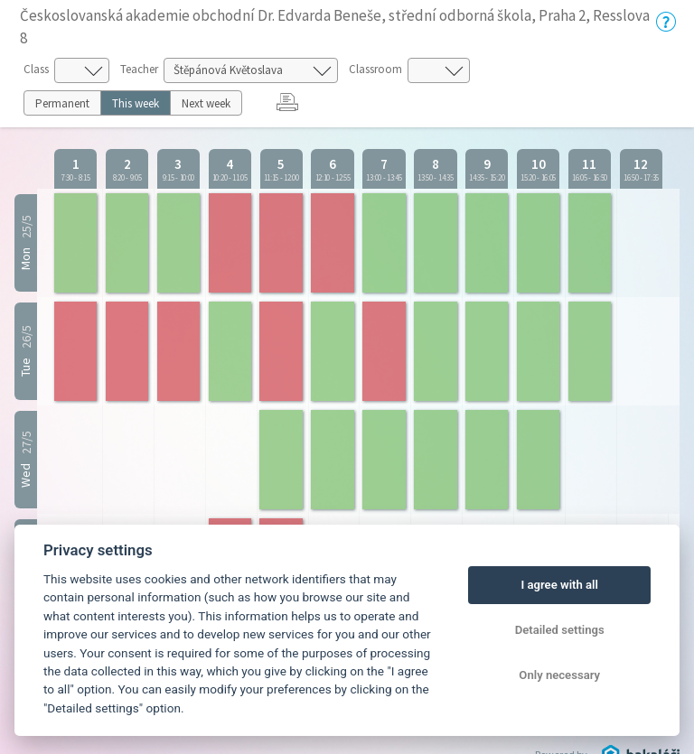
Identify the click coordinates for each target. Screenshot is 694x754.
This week (135, 103)
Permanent (62, 103)
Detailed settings (560, 630)
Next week (206, 103)
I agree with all (558, 584)
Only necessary (559, 675)
